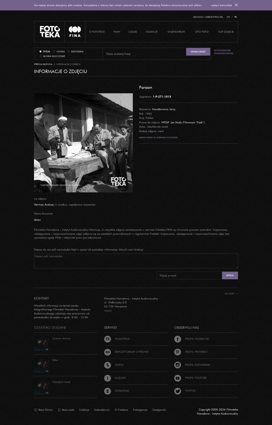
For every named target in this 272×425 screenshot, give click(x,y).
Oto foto (201, 31)
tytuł (46, 51)
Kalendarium (176, 31)
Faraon (145, 87)
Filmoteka (116, 338)
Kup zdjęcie (226, 31)
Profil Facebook (191, 338)
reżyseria (77, 51)
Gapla (113, 364)
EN (228, 17)
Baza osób (66, 410)
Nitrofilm (116, 390)
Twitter (185, 390)
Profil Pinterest (191, 351)
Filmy (117, 31)
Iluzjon (115, 377)
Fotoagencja (140, 409)
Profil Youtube (190, 377)
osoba (61, 51)
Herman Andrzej (44, 204)
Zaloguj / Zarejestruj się (208, 17)
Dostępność (159, 409)
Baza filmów (43, 410)
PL (236, 17)
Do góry (231, 293)
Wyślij (230, 275)
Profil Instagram (192, 364)
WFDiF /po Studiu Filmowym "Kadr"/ (183, 122)
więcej (108, 310)
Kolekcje (151, 31)
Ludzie (133, 31)
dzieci (37, 219)
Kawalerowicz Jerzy (164, 109)
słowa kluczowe (54, 56)
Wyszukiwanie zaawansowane (223, 52)
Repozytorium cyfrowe (126, 351)
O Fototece (97, 31)
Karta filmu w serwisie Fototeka (158, 137)
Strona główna (43, 64)
